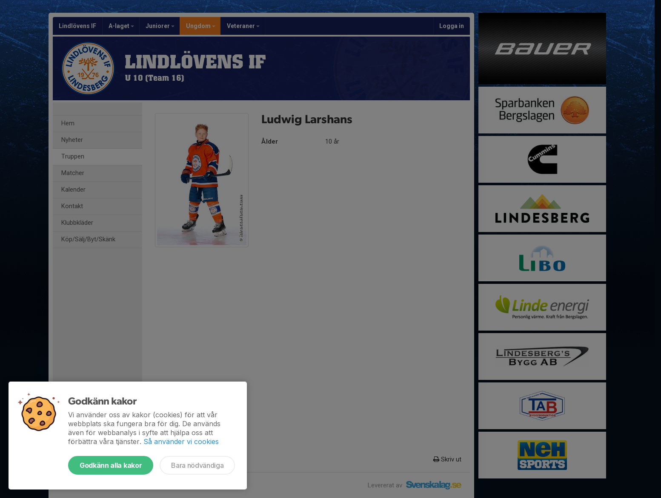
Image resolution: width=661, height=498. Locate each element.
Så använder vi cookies (181, 441)
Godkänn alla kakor (111, 465)
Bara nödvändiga (197, 465)
